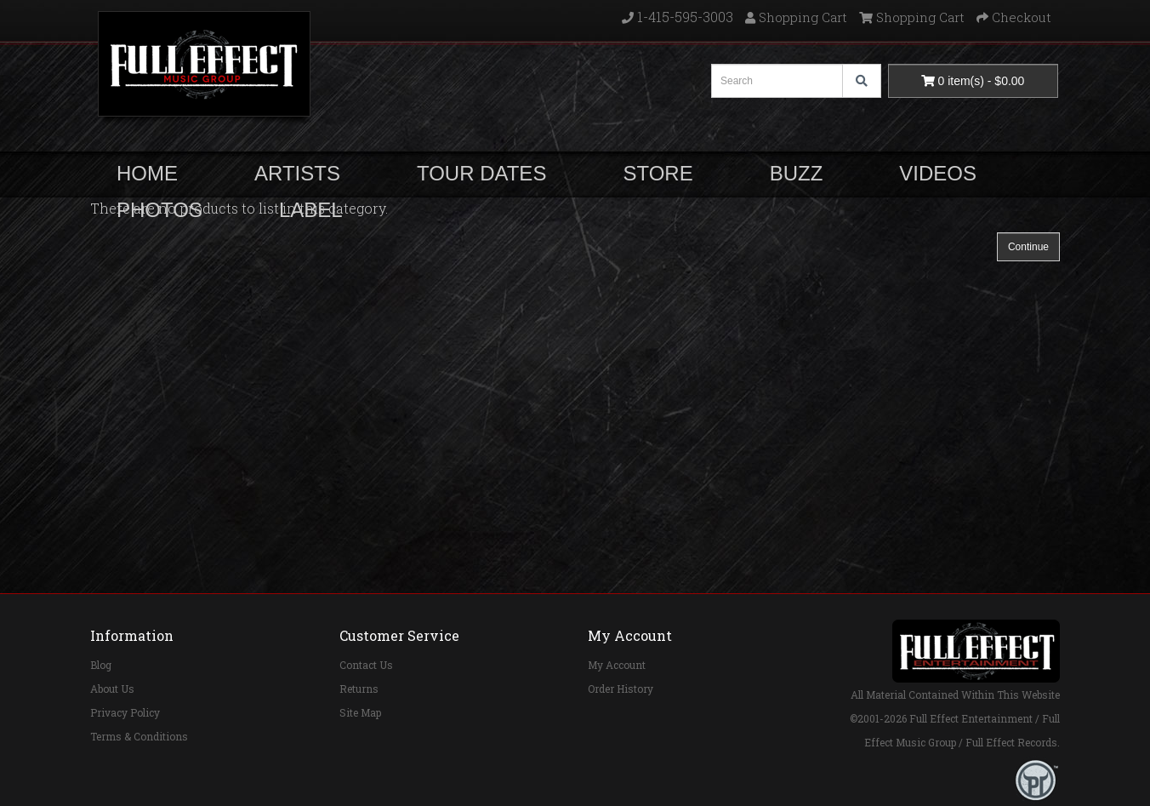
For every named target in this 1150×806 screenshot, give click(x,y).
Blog (100, 665)
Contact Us (366, 665)
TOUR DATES (481, 173)
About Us (112, 688)
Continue (1028, 247)
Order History (620, 688)
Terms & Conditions (139, 736)
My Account (617, 665)
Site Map (360, 712)
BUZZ (796, 173)
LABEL (311, 209)
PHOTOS (159, 209)
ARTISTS (297, 173)
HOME (147, 173)
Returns (359, 688)
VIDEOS (937, 173)
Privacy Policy (125, 712)
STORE (657, 173)
